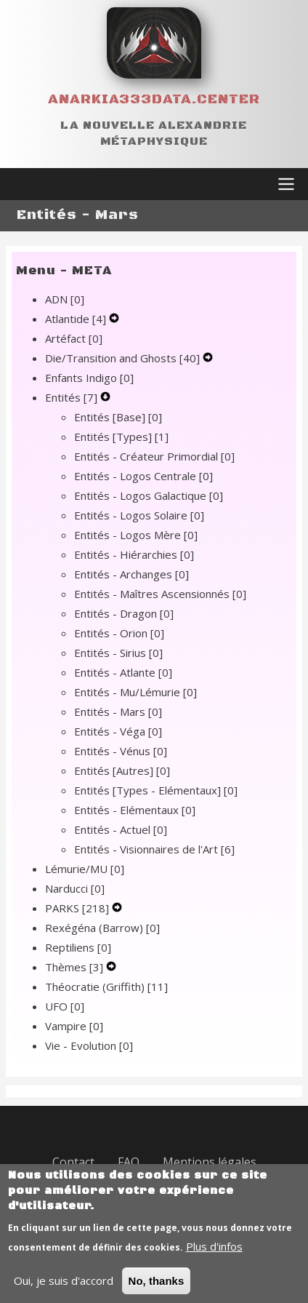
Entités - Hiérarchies (134, 554)
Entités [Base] (118, 417)
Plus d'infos (214, 1257)
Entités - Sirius (118, 652)
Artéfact (73, 338)
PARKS (78, 908)
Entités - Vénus (120, 751)
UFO (64, 1006)
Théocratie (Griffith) (106, 986)
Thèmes (75, 967)
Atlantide (77, 318)
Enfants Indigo (89, 377)
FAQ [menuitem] (128, 1162)
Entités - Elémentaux (134, 809)
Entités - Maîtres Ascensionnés (160, 593)
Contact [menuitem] (73, 1162)
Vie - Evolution (89, 1045)
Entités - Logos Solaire (139, 515)
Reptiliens (78, 947)
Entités (72, 397)
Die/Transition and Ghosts (124, 358)
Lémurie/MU (84, 868)
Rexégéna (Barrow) (102, 927)
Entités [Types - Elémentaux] (156, 790)
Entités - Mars (118, 711)
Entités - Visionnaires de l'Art (154, 849)
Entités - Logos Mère (136, 534)
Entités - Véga (118, 731)
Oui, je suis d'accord (63, 1291)
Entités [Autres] (122, 770)
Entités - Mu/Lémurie (135, 692)
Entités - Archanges (131, 574)
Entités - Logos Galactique (148, 495)
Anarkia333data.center (154, 99)
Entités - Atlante (123, 672)
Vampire (74, 1026)
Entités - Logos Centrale (143, 476)
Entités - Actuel (120, 829)
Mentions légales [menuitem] (209, 1162)
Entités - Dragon (124, 613)
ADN (64, 299)
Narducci (75, 888)
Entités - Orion (119, 633)
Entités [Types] (121, 436)
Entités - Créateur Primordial (154, 456)
